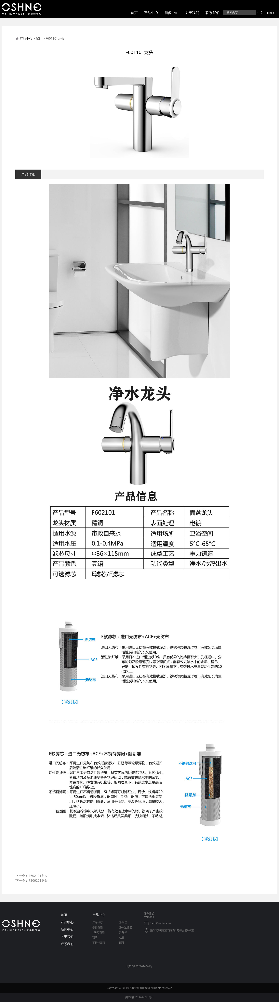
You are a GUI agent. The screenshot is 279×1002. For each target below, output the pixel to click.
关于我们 (192, 12)
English (271, 12)
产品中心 (151, 12)
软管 (121, 937)
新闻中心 (172, 12)
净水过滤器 (125, 927)
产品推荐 (97, 922)
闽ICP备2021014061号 (139, 966)
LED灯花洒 (98, 932)
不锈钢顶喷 (98, 942)
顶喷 (95, 937)
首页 (134, 12)
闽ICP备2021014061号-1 (139, 997)
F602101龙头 (38, 876)
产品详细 (28, 174)
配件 (39, 38)
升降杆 (123, 932)
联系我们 (213, 12)
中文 (260, 12)
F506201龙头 (38, 880)
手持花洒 (97, 927)
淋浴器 (123, 922)
